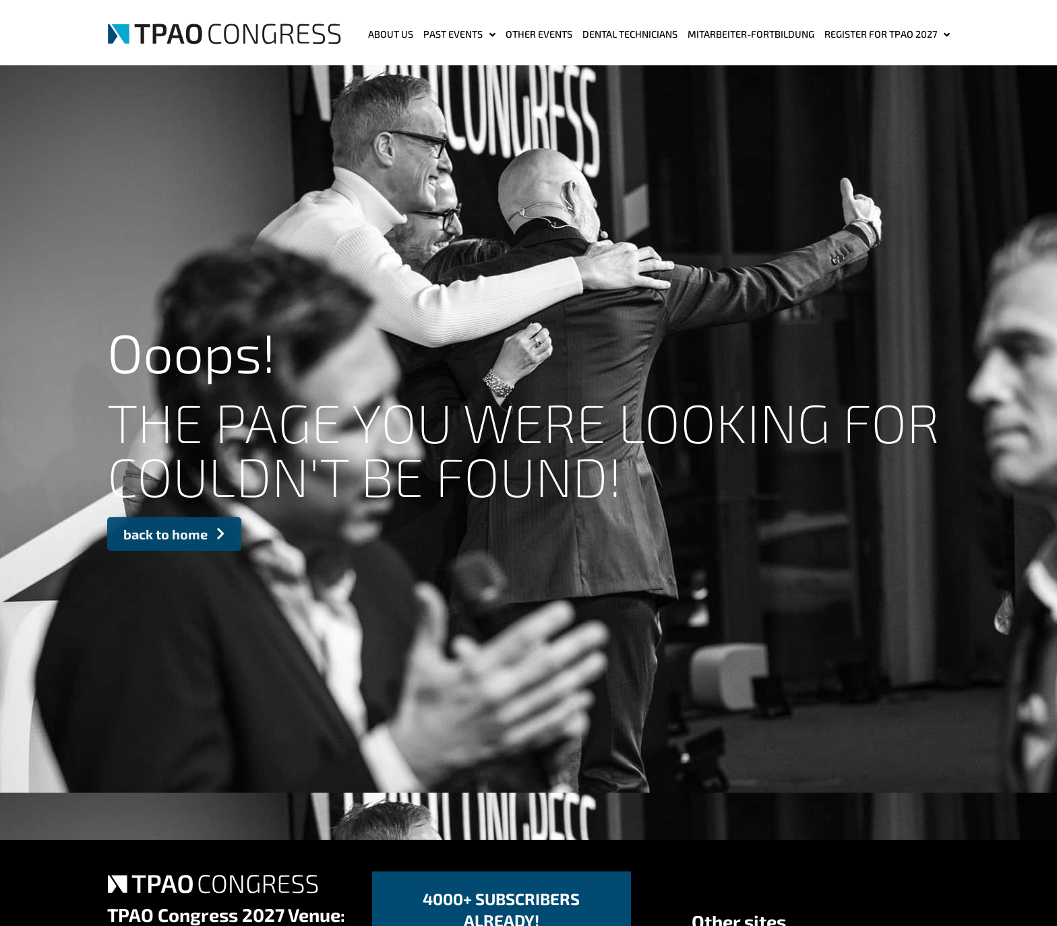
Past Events (459, 34)
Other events (539, 34)
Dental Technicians (629, 34)
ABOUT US (390, 34)
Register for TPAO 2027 (887, 34)
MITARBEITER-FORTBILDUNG (751, 34)
